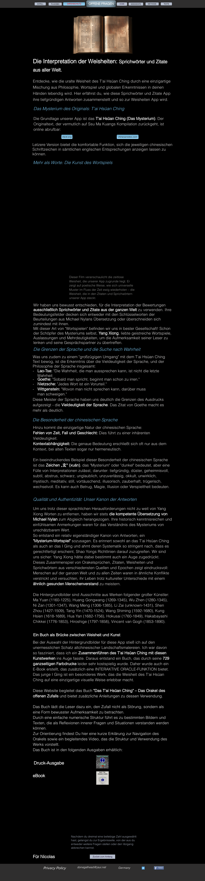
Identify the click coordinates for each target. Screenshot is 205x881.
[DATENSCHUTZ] (74, 4)
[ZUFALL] (40, 4)
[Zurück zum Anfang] (102, 857)
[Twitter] (143, 868)
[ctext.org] (66, 137)
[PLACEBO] (55, 4)
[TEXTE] (166, 4)
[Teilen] (159, 868)
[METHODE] (152, 4)
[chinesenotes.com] (128, 137)
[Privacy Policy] (54, 868)
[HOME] (122, 4)
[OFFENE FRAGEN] (101, 4)
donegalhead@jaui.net (91, 867)
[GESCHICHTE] (135, 4)
